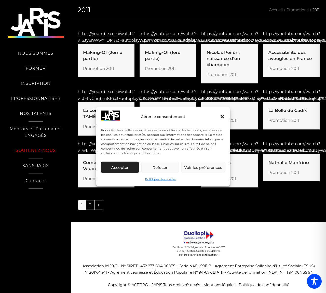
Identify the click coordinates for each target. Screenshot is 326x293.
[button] (222, 116)
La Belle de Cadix (287, 110)
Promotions (298, 10)
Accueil (276, 10)
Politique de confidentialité (264, 285)
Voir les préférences (203, 167)
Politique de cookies (160, 179)
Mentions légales (219, 285)
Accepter (120, 167)
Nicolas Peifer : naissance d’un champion (223, 58)
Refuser (160, 167)
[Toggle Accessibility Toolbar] (314, 281)
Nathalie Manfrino (288, 162)
